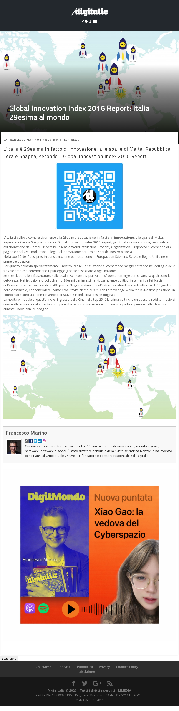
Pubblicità (85, 667)
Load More (9, 658)
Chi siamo (43, 667)
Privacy (104, 667)
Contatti (64, 667)
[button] (86, 21)
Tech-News (70, 139)
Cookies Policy (127, 667)
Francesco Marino (23, 139)
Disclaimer (87, 671)
